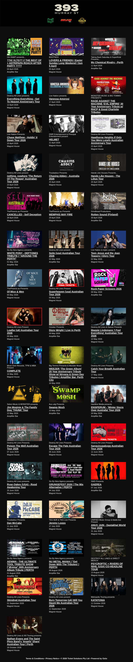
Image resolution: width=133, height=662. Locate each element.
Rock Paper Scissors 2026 (106, 288)
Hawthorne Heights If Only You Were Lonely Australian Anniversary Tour (107, 140)
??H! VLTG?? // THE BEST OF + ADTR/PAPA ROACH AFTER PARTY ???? (24, 63)
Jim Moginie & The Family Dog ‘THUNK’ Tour (22, 409)
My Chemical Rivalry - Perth (107, 62)
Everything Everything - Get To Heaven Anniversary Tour (23, 100)
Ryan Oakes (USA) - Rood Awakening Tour (22, 486)
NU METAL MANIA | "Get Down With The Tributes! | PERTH (64, 564)
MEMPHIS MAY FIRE (61, 214)
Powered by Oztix (99, 658)
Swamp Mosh (57, 407)
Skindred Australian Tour (21, 600)
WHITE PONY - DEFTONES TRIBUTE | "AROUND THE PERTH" (22, 256)
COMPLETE (14, 370)
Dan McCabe (14, 523)
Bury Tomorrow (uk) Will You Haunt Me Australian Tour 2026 (65, 603)
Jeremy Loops (57, 523)
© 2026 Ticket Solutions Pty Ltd (75, 658)
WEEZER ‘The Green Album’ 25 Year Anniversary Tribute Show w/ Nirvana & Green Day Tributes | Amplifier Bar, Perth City (66, 374)
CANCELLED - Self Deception (24, 214)
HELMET (54, 139)
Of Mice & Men (15, 291)
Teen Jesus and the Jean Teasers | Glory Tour (105, 254)
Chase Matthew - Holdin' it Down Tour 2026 (22, 139)
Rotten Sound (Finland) (104, 214)
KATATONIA (98, 600)
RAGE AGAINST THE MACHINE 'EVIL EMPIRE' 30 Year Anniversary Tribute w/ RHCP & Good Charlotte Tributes (107, 107)
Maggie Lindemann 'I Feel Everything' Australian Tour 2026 (107, 333)
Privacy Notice (52, 658)
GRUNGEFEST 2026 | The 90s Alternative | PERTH (66, 486)
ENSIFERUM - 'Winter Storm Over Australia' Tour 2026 (107, 409)
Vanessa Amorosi (59, 98)
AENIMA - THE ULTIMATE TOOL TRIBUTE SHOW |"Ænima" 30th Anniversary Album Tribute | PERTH (23, 565)
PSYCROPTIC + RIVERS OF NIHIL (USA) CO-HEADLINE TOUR (107, 566)
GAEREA (96, 484)
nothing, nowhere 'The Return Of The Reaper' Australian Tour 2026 (24, 179)
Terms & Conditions (35, 658)
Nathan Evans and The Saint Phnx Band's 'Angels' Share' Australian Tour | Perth (23, 641)
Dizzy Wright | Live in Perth (64, 330)
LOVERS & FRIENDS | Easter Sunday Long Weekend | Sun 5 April (66, 63)
